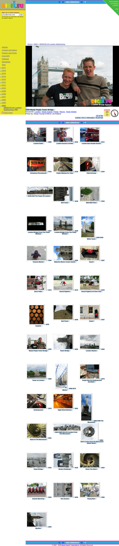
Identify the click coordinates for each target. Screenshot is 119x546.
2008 (4, 94)
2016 (4, 71)
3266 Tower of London (42, 379)
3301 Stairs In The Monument (41, 438)
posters (115, 3)
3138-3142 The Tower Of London (39, 196)
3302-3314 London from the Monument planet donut (91, 441)
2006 (4, 100)
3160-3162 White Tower (95, 238)
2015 (4, 73)
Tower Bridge (71, 112)
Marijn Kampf (47, 112)
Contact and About (9, 50)
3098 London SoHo (42, 142)
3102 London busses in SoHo (67, 142)
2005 (4, 103)
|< (59, 2)
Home (30, 44)
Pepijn (55, 112)
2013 (4, 79)
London (38, 112)
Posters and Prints (9, 53)
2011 (4, 85)
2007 (4, 97)
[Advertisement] (12, 32)
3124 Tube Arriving (95, 172)
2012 (4, 82)
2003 (4, 106)
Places (62, 112)
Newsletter (6, 62)
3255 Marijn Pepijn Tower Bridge (39, 110)
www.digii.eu (75, 545)
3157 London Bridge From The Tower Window (39, 232)
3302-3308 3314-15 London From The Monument (66, 433)
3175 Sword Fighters (68, 290)
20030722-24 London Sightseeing (13, 109)
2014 (4, 76)
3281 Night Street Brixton (68, 409)
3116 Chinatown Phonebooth (41, 172)
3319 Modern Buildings (68, 468)
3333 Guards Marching (42, 498)
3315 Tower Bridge (43, 468)
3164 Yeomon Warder (42, 261)
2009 (4, 91)
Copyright (6, 56)
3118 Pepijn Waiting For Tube (67, 172)
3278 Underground (43, 409)
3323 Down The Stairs (95, 468)
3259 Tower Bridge (69, 349)
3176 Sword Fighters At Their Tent (93, 290)
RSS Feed (7, 113)
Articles (5, 47)
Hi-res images (113, 1)
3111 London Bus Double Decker (93, 142)
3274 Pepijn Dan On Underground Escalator (93, 380)
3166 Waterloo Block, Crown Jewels (66, 261)
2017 (4, 68)
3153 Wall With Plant (95, 201)
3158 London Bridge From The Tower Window (66, 232)
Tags (4, 65)
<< (63, 2)
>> (82, 2)
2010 (4, 88)
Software (5, 59)
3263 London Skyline (95, 349)
